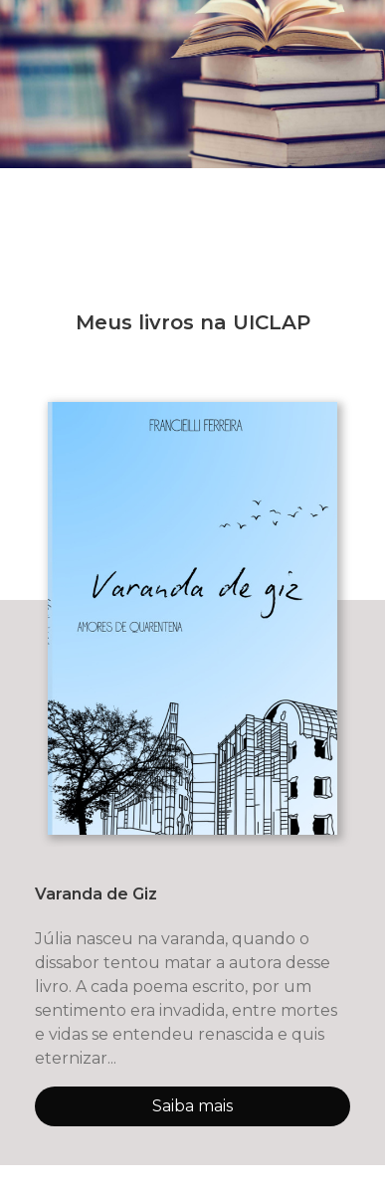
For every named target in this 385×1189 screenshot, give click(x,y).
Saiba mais (192, 1105)
